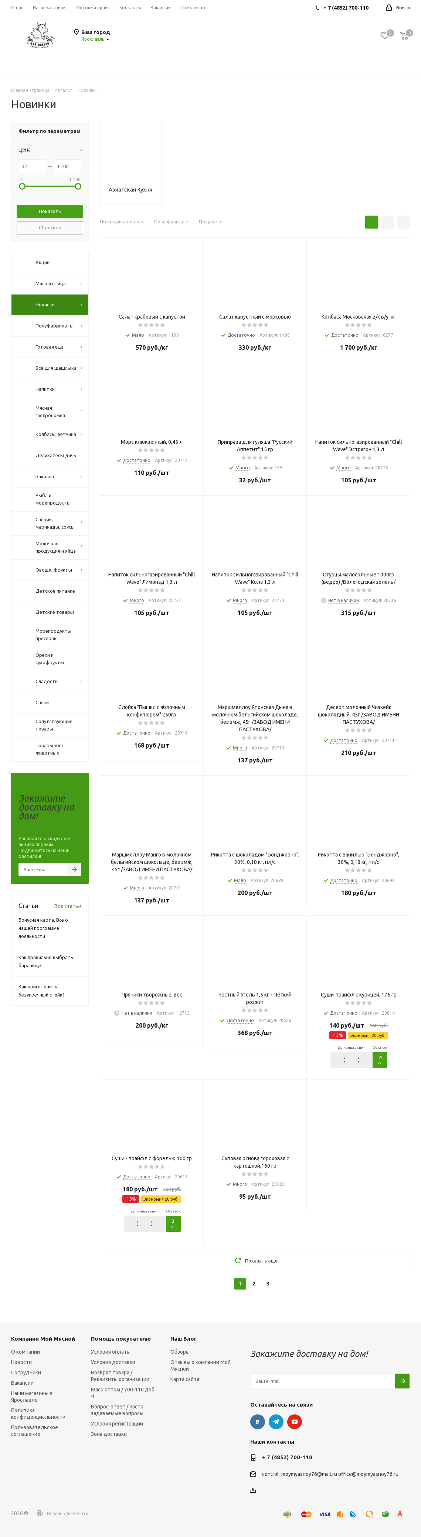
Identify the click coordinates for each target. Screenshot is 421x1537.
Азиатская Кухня (130, 189)
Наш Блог (183, 1338)
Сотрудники (26, 1372)
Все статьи (67, 906)
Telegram (276, 1421)
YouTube (294, 1421)
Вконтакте (257, 1421)
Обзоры (180, 1352)
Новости (21, 1362)
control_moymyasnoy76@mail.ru (299, 1474)
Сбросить (50, 227)
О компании (25, 1352)
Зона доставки (109, 1434)
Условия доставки (113, 1362)
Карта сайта (184, 1379)
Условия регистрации (117, 1424)
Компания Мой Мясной (43, 1338)
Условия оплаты (110, 1352)
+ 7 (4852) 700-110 (287, 1457)
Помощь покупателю (121, 1338)
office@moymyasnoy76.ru (368, 1474)
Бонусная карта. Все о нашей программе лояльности (43, 928)
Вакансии (22, 1383)
